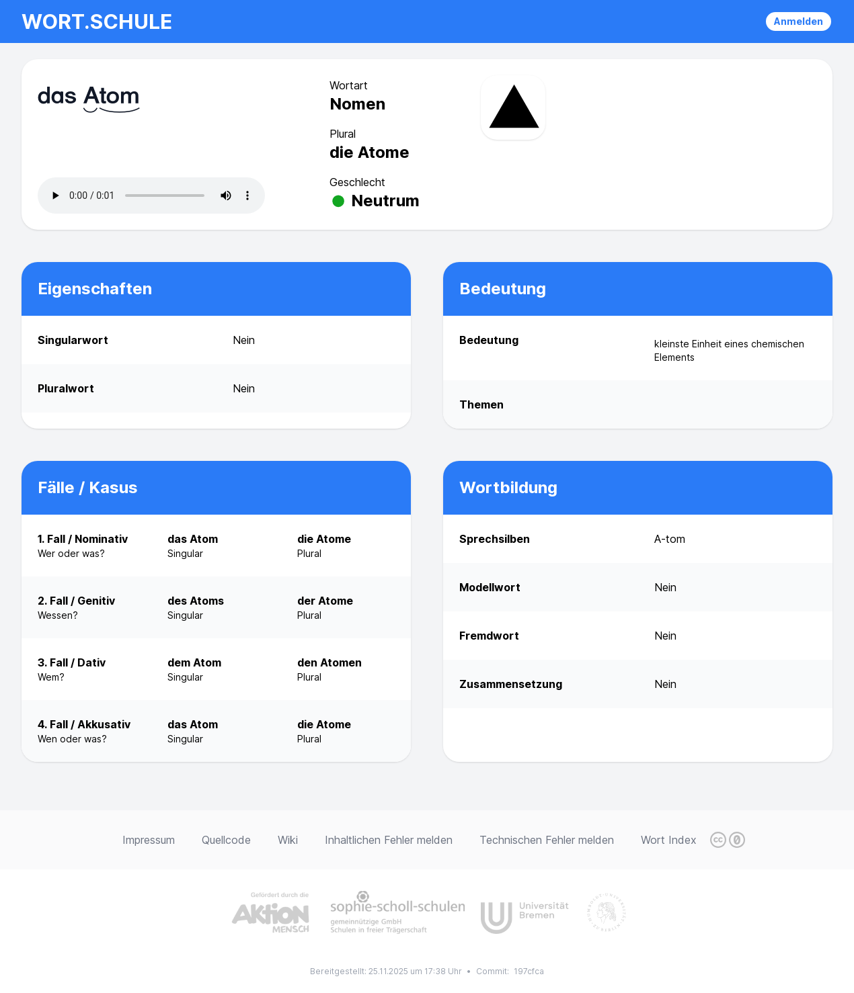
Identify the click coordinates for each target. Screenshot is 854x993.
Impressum (148, 840)
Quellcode (226, 840)
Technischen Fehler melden (546, 840)
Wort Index (669, 840)
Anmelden (798, 21)
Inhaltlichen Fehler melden (389, 840)
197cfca (529, 971)
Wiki (288, 840)
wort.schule (97, 21)
